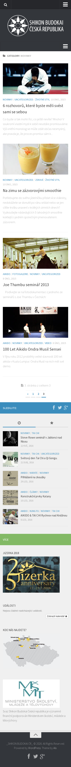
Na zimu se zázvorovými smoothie (32, 190)
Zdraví (39, 180)
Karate (34, 472)
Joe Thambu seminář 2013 (26, 284)
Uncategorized (24, 99)
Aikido (6, 274)
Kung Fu (34, 511)
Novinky (7, 99)
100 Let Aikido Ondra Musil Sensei (32, 349)
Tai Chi (35, 433)
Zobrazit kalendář (57, 616)
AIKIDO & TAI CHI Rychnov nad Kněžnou (44, 515)
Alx (55, 748)
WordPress (34, 748)
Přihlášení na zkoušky (33, 477)
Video (48, 343)
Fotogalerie (20, 274)
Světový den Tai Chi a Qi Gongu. (39, 458)
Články (34, 492)
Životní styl (42, 99)
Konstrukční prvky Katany (36, 496)
